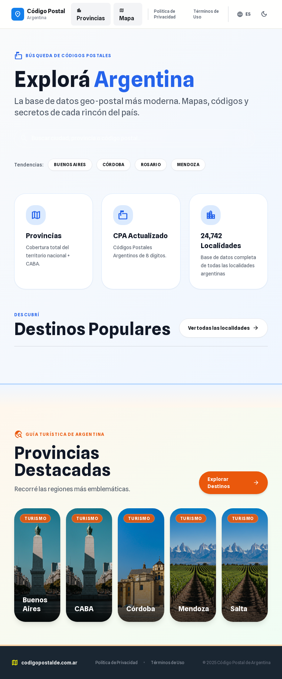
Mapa (126, 14)
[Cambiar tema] (264, 14)
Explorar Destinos (233, 482)
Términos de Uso (206, 14)
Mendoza (188, 164)
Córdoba (114, 164)
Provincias (91, 14)
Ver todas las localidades (223, 328)
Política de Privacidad (165, 14)
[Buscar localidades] (134, 138)
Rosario (151, 164)
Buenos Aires (70, 164)
